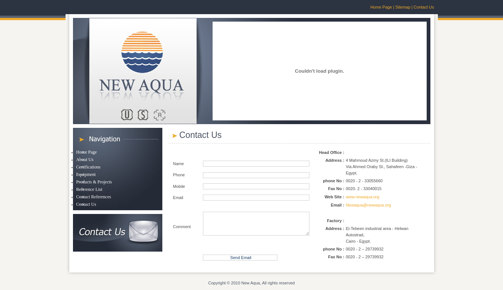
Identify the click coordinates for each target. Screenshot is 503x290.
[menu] (94, 178)
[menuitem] (94, 152)
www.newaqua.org (362, 197)
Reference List (89, 189)
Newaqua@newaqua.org (368, 205)
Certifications (88, 167)
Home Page (381, 7)
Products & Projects (94, 182)
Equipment (86, 174)
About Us (84, 159)
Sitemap (402, 7)
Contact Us (424, 7)
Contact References (93, 196)
